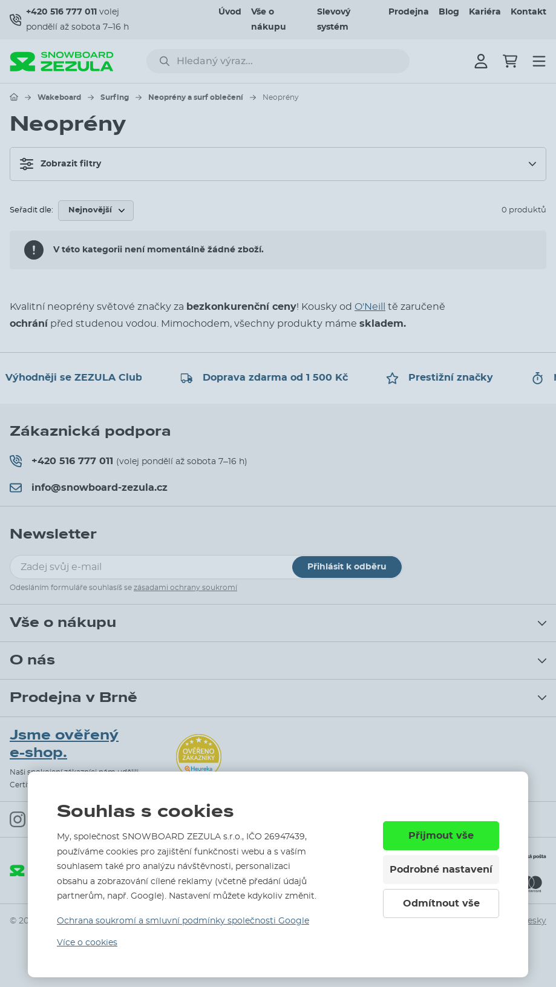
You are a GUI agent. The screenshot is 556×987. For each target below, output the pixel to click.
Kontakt (528, 12)
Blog (449, 12)
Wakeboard (59, 97)
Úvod (229, 12)
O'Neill (370, 307)
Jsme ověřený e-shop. (64, 744)
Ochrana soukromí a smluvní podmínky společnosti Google (183, 921)
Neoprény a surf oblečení (195, 97)
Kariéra (485, 12)
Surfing (114, 97)
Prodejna (408, 12)
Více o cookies (87, 943)
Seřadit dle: (31, 210)
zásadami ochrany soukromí (185, 587)
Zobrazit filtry (60, 164)
